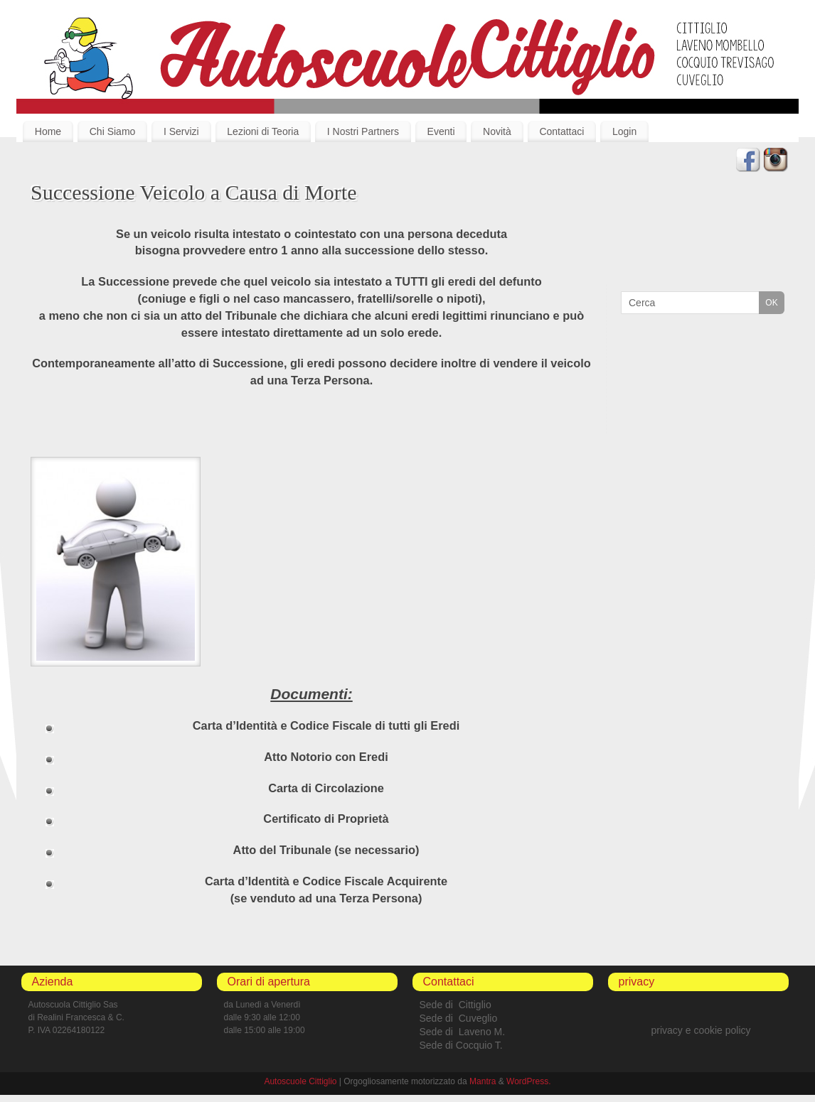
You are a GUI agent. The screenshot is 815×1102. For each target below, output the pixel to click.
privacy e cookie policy (700, 1030)
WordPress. (528, 1081)
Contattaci (561, 131)
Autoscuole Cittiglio (300, 1081)
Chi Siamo (113, 131)
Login (624, 131)
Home (48, 131)
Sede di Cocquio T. (461, 1045)
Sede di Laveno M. (463, 1031)
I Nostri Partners (363, 131)
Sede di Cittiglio (455, 1004)
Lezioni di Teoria (263, 131)
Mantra (482, 1081)
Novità (497, 131)
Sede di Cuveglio (459, 1018)
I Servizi (181, 131)
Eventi (441, 131)
